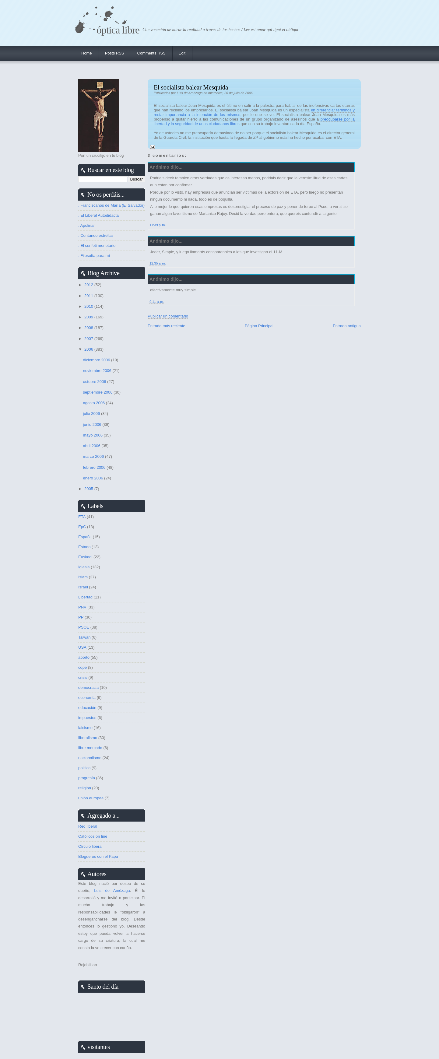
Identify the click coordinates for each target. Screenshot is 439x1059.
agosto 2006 (94, 403)
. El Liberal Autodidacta (98, 215)
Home (86, 53)
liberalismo (87, 737)
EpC (82, 526)
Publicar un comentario (168, 316)
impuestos (87, 717)
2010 (89, 306)
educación (87, 707)
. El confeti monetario (96, 245)
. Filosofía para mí (94, 255)
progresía (86, 778)
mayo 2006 (93, 435)
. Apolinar (86, 225)
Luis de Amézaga (112, 890)
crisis (82, 677)
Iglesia (84, 567)
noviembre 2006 (98, 370)
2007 (89, 338)
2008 (89, 327)
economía (87, 697)
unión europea (91, 798)
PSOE (83, 627)
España (85, 537)
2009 (89, 317)
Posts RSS (114, 53)
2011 (89, 295)
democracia (88, 687)
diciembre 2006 (97, 360)
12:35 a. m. (157, 263)
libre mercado (90, 747)
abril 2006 (92, 446)
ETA (82, 516)
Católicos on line (92, 836)
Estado (84, 547)
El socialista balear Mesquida (191, 87)
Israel (83, 587)
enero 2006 (93, 478)
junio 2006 (93, 424)
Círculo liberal (90, 846)
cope (82, 667)
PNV (82, 607)
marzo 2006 (94, 456)
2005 (89, 488)
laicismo (85, 727)
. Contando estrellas (96, 235)
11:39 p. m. (157, 225)
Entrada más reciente (166, 326)
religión (84, 788)
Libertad (85, 597)
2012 (89, 284)
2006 (89, 349)
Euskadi (85, 557)
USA (82, 647)
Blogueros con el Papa (98, 856)
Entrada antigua (347, 326)
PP (80, 617)
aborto (84, 657)
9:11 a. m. (156, 301)
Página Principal (259, 326)
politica (84, 768)
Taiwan (84, 637)
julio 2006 (92, 413)
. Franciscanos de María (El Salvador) (111, 205)
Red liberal (87, 826)
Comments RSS (151, 53)
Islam (83, 577)
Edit (182, 53)
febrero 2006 (95, 467)
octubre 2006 (95, 381)
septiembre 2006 (98, 392)
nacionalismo (89, 758)
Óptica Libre (118, 30)
